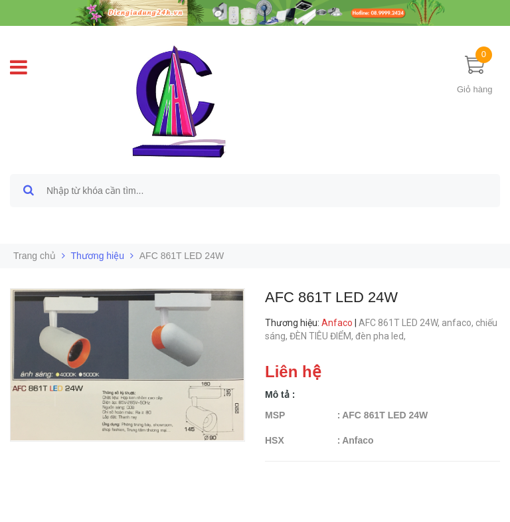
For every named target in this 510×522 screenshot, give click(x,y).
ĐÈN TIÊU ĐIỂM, (322, 336)
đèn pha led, (381, 336)
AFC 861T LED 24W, (400, 322)
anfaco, (458, 322)
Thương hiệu (97, 255)
